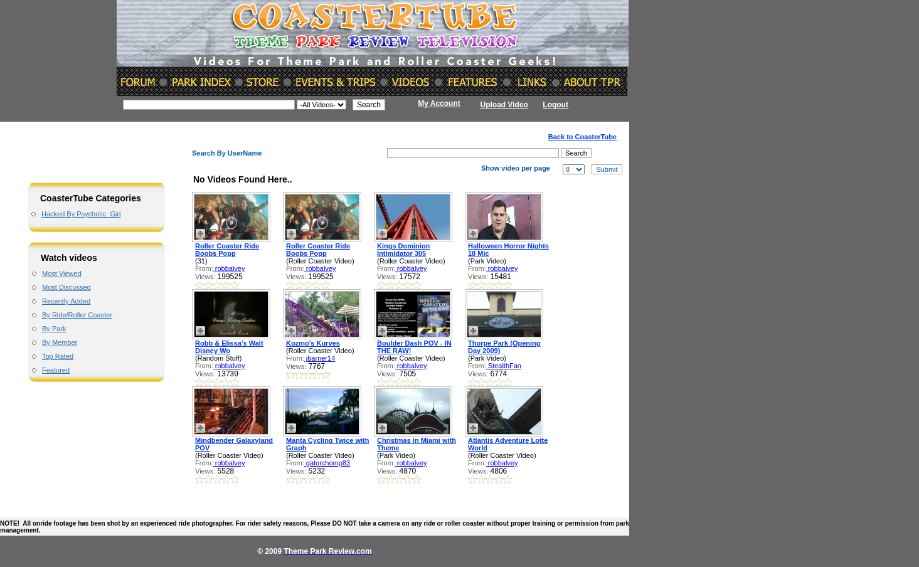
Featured (56, 370)
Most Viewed (62, 273)
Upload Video (504, 104)
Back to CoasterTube (582, 136)
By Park (54, 328)
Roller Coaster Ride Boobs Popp (227, 249)
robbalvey (229, 268)
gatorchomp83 (327, 463)
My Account (439, 103)
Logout (555, 104)
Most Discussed (66, 287)
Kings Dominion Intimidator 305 (403, 249)
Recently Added (66, 301)
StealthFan (503, 365)
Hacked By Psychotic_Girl (81, 214)
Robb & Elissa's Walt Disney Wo (229, 346)
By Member (59, 342)
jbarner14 (320, 358)
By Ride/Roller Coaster (77, 315)
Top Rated (57, 356)
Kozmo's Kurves (313, 343)
